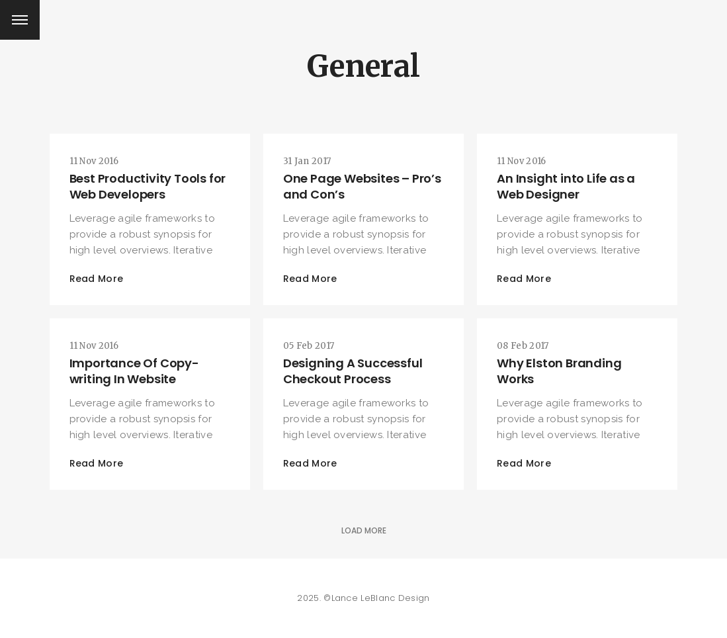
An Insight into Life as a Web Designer (566, 186)
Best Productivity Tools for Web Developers (147, 186)
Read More (96, 278)
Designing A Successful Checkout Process (353, 371)
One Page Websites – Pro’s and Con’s (362, 186)
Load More (363, 530)
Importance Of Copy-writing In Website (134, 371)
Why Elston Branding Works (559, 371)
